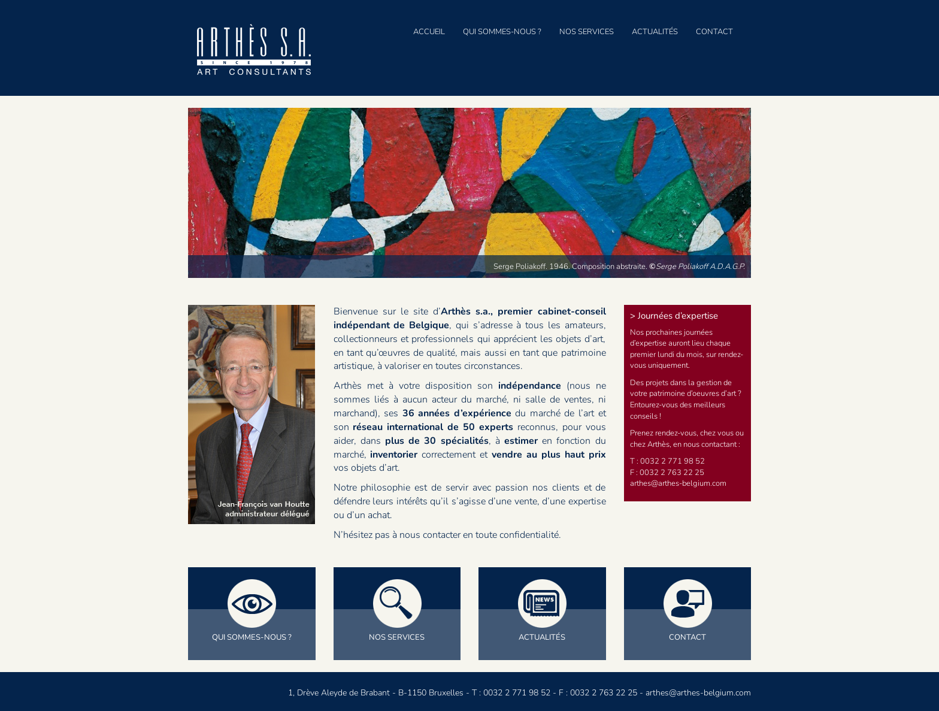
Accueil (429, 31)
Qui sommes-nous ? (502, 31)
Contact (714, 31)
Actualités (655, 31)
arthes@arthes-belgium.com (698, 692)
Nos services (586, 31)
